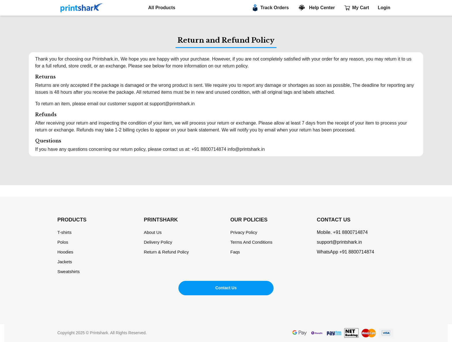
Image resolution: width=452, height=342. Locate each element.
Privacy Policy (243, 232)
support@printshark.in (339, 242)
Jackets (64, 261)
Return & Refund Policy (166, 251)
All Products (161, 7)
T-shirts (64, 232)
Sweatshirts (68, 271)
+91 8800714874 (350, 232)
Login (384, 7)
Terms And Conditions (251, 242)
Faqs (235, 251)
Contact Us (226, 287)
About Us (153, 232)
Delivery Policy (158, 242)
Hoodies (65, 251)
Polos (62, 242)
